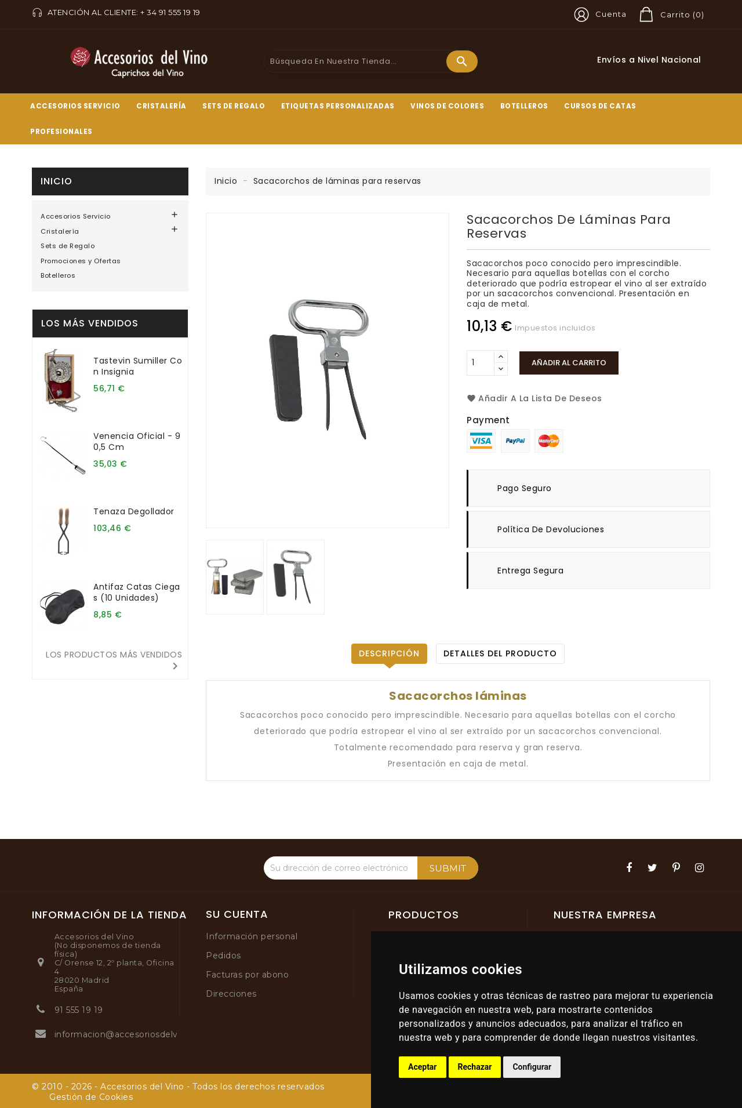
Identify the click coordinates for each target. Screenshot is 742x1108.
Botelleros (524, 106)
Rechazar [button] (475, 1066)
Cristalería (161, 106)
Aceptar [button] (422, 1066)
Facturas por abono (247, 974)
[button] (598, 14)
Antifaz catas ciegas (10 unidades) (136, 592)
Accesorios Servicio (75, 106)
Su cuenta (237, 914)
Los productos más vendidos (114, 661)
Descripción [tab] (389, 653)
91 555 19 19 (78, 1010)
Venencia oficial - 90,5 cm (136, 441)
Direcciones (231, 994)
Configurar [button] (531, 1066)
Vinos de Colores (447, 106)
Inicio (56, 181)
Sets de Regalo (233, 106)
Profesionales (61, 131)
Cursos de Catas (600, 106)
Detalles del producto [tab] (500, 653)
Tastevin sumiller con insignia (137, 366)
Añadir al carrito (569, 362)
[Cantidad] (480, 363)
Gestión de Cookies (91, 1097)
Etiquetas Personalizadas (338, 106)
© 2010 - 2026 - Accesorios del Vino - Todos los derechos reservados (178, 1086)
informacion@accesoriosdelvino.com (133, 1034)
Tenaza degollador (133, 511)
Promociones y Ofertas (81, 261)
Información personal (251, 936)
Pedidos (223, 955)
